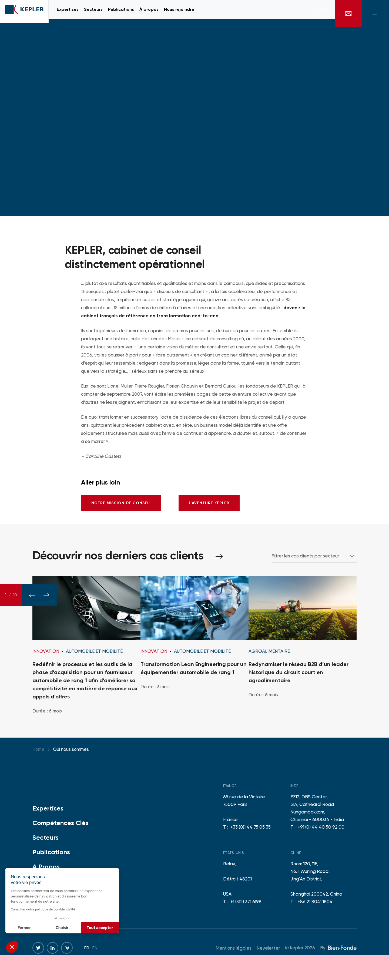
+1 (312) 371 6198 (245, 901)
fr (316, 13)
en (324, 13)
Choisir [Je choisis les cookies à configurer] (62, 928)
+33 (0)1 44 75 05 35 (250, 827)
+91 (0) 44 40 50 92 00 (321, 827)
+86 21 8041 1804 (315, 901)
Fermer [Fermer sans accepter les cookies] (24, 928)
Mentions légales (233, 948)
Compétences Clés (60, 823)
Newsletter (268, 948)
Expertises (47, 808)
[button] (12, 946)
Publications (51, 852)
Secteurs (45, 837)
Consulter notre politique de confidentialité (43, 909)
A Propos (46, 866)
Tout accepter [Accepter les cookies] (100, 928)
